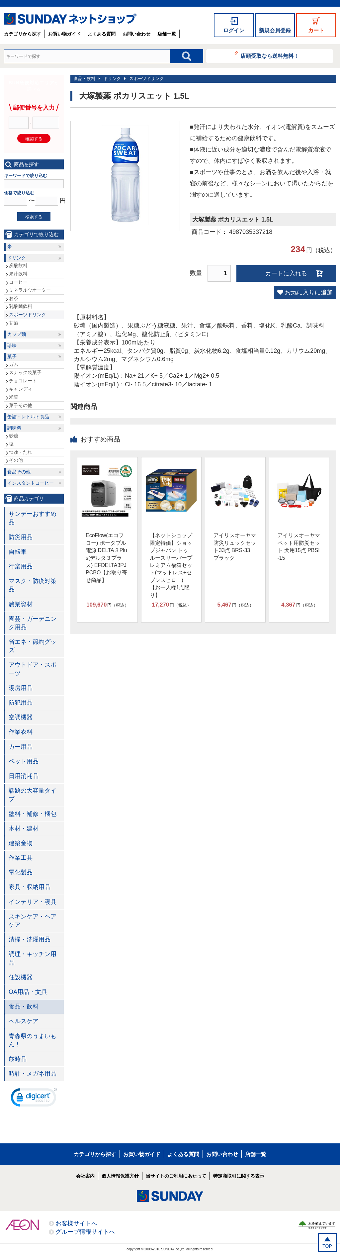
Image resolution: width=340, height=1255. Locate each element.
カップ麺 (16, 334)
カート (316, 30)
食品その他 (19, 471)
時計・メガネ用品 (32, 1073)
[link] (34, 1099)
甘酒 (13, 323)
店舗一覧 (166, 34)
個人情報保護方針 (120, 1176)
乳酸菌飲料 (20, 306)
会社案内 (85, 1176)
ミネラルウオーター (30, 290)
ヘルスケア (24, 1021)
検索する (33, 216)
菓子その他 (20, 405)
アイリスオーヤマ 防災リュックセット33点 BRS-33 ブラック (234, 546)
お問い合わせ (136, 34)
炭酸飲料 (18, 265)
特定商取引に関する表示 (238, 1176)
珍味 (12, 345)
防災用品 (21, 537)
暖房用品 (21, 688)
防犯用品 (21, 702)
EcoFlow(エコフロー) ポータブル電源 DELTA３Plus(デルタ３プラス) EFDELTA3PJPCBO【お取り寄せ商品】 (106, 557)
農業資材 (21, 604)
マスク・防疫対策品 (32, 585)
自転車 (18, 551)
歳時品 (18, 1059)
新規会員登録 (275, 30)
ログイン (233, 30)
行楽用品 (21, 566)
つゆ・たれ (20, 452)
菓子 (12, 356)
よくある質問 (102, 34)
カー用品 (21, 746)
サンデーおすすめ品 (32, 518)
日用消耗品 (24, 776)
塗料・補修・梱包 (32, 814)
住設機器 (21, 977)
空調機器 (21, 717)
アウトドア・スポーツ (32, 668)
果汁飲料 (18, 273)
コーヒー (18, 282)
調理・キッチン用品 (32, 958)
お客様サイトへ (76, 1223)
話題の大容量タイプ (32, 794)
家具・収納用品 (29, 887)
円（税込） (107, 605)
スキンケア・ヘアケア (32, 920)
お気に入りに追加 (309, 292)
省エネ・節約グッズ (32, 645)
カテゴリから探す (22, 34)
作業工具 (21, 857)
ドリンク (112, 78)
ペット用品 (24, 761)
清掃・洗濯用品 (29, 939)
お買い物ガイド (64, 34)
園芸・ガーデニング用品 (32, 623)
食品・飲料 (84, 78)
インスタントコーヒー (30, 483)
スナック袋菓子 (25, 372)
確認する (33, 138)
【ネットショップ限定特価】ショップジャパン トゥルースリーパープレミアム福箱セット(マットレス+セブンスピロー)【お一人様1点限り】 (171, 565)
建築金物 (21, 843)
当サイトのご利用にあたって (176, 1176)
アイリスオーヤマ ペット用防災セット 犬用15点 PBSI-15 (299, 546)
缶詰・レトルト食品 (28, 416)
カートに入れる (286, 273)
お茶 (13, 298)
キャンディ (20, 389)
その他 (16, 460)
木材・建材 (24, 828)
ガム (13, 364)
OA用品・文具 (28, 992)
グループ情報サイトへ (85, 1231)
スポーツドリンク (146, 78)
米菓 (13, 397)
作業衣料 (21, 731)
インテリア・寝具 (32, 902)
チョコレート (23, 380)
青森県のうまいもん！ (32, 1040)
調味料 (14, 428)
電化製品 (21, 872)
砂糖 (13, 435)
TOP (327, 1246)
